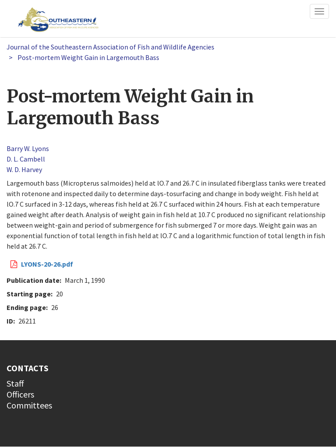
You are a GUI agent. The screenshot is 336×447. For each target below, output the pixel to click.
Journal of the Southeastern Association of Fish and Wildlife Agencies (110, 46)
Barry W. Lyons (28, 148)
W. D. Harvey (24, 169)
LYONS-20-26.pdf (47, 264)
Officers (20, 394)
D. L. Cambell (26, 159)
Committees (29, 405)
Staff (15, 383)
